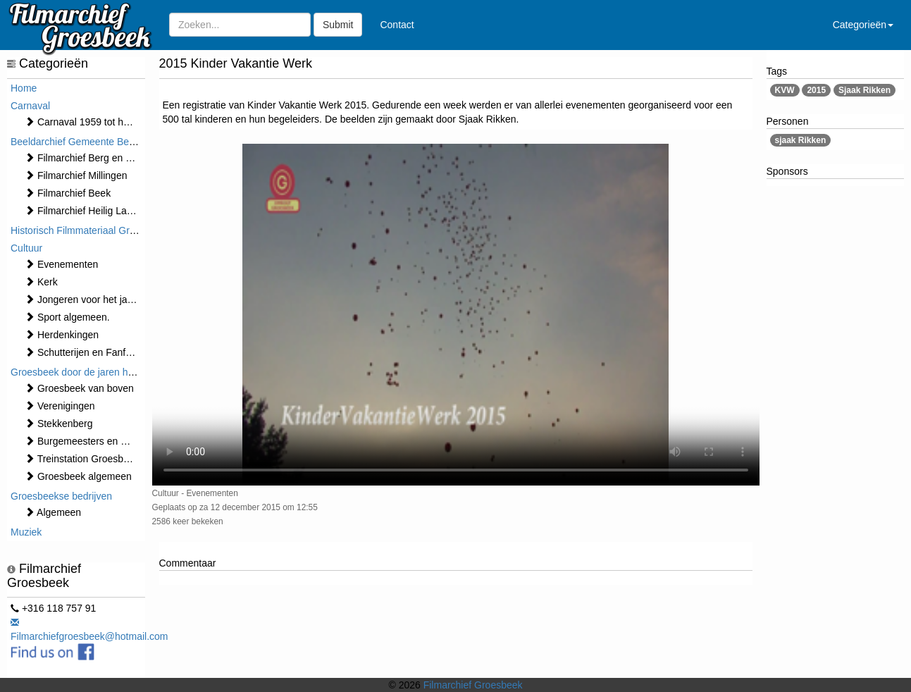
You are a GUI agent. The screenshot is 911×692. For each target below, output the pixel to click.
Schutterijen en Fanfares (84, 352)
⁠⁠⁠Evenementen (61, 264)
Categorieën (863, 24)
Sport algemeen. (67, 317)
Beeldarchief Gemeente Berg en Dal (90, 141)
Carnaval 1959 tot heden (85, 122)
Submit (338, 24)
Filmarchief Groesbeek (473, 685)
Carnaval (30, 105)
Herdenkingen (62, 334)
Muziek (26, 532)
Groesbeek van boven (79, 388)
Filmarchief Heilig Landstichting (99, 210)
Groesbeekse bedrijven (61, 496)
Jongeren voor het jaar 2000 (93, 299)
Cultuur (26, 248)
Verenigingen (60, 406)
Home (24, 88)
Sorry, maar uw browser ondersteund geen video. (456, 315)
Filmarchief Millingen (76, 175)
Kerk (41, 282)
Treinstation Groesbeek (82, 458)
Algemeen (53, 512)
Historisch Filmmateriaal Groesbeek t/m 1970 (109, 230)
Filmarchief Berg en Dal (82, 157)
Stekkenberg (59, 423)
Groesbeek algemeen (78, 476)
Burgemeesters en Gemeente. (97, 441)
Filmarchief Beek (68, 193)
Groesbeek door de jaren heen (77, 372)
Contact (397, 24)
